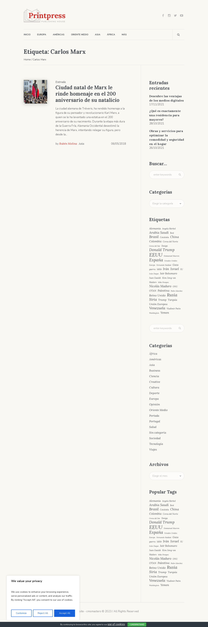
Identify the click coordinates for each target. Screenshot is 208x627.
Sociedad (154, 438)
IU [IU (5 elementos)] (181, 269)
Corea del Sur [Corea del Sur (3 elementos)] (154, 246)
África (153, 353)
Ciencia (154, 376)
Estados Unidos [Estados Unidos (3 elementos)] (170, 261)
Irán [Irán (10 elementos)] (166, 269)
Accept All (64, 613)
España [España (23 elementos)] (156, 260)
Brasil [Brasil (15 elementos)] (154, 237)
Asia (81, 143)
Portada (154, 416)
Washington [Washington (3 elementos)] (154, 313)
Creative (154, 382)
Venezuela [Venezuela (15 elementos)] (157, 308)
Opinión (154, 404)
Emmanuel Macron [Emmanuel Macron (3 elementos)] (171, 256)
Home (27, 59)
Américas (155, 359)
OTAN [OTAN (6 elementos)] (152, 290)
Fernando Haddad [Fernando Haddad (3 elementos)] (163, 265)
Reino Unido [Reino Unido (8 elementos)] (157, 295)
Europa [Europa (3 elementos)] (152, 265)
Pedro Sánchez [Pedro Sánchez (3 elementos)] (176, 291)
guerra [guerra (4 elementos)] (152, 269)
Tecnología (156, 444)
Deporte (154, 393)
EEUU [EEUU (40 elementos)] (155, 254)
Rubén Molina (68, 143)
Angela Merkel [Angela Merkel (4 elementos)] (169, 229)
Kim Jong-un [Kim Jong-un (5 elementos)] (169, 278)
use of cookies (116, 624)
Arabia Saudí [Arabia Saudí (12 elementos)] (159, 232)
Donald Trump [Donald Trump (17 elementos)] (162, 250)
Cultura (154, 387)
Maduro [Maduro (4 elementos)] (153, 282)
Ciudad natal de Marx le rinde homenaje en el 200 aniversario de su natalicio (87, 93)
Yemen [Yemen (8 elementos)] (164, 312)
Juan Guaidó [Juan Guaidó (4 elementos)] (155, 278)
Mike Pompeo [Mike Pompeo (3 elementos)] (163, 282)
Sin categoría (157, 432)
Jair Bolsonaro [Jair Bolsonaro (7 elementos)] (168, 273)
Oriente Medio (158, 410)
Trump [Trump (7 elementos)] (162, 299)
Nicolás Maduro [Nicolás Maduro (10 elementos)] (160, 286)
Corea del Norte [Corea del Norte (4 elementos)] (170, 242)
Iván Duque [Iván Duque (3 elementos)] (154, 274)
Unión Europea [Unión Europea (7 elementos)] (158, 304)
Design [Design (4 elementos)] (164, 246)
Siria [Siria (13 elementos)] (153, 299)
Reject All (43, 613)
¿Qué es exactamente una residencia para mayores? (165, 115)
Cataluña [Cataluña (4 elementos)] (164, 237)
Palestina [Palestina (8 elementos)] (163, 290)
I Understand (137, 624)
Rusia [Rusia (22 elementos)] (172, 295)
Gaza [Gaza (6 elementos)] (175, 265)
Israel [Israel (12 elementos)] (174, 269)
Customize (21, 613)
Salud (152, 427)
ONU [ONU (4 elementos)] (175, 286)
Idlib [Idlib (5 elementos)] (159, 269)
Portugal (154, 421)
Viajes (153, 449)
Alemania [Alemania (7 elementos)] (155, 228)
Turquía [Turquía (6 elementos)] (172, 300)
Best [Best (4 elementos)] (172, 233)
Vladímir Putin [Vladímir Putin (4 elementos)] (174, 309)
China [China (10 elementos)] (174, 237)
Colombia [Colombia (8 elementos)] (155, 241)
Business (154, 370)
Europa (154, 399)
